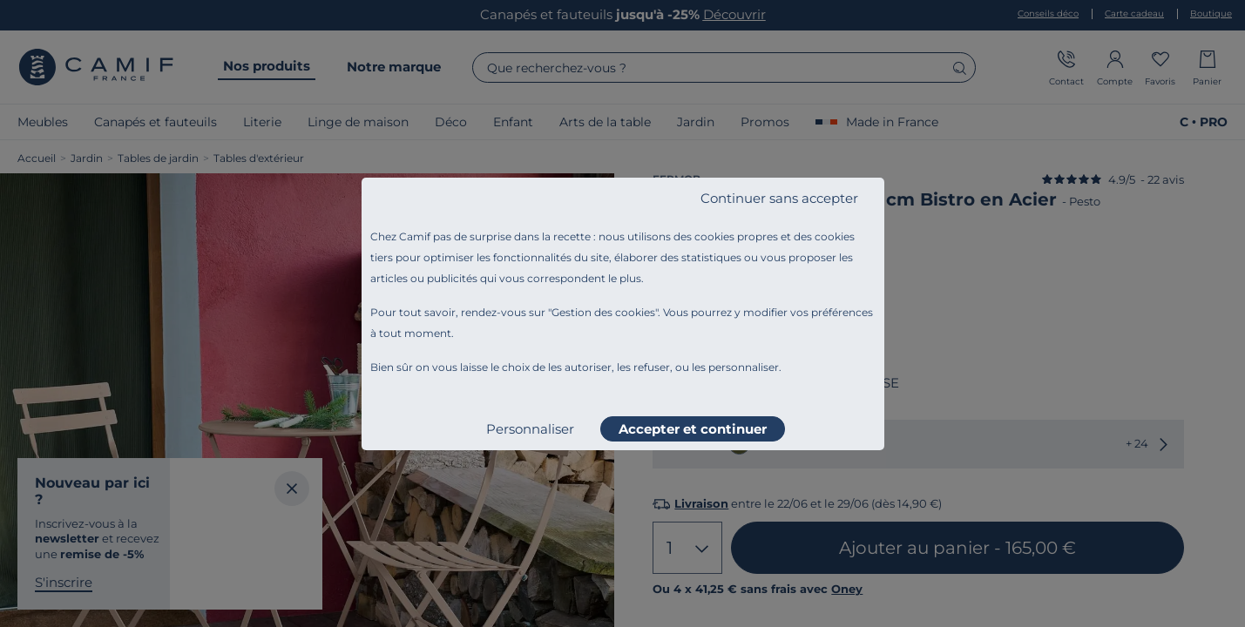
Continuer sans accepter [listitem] (779, 198)
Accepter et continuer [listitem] (693, 429)
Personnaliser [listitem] (530, 429)
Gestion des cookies (603, 312)
